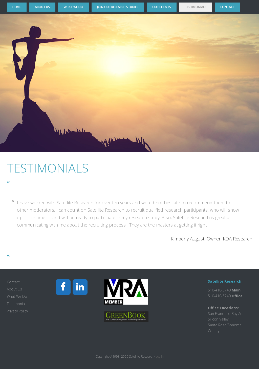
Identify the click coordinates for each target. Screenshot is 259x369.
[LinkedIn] (80, 287)
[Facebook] (63, 287)
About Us (14, 289)
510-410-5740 (219, 295)
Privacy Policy (17, 311)
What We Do (17, 296)
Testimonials (17, 303)
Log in (160, 356)
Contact (13, 282)
